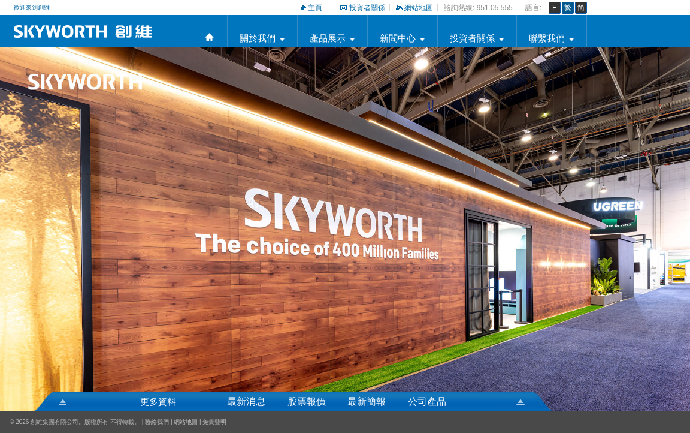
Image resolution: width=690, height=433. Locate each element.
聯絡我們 (157, 422)
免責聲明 (214, 422)
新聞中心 (398, 38)
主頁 (315, 8)
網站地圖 (418, 8)
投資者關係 (367, 8)
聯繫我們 (547, 38)
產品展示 (328, 38)
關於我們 (258, 38)
